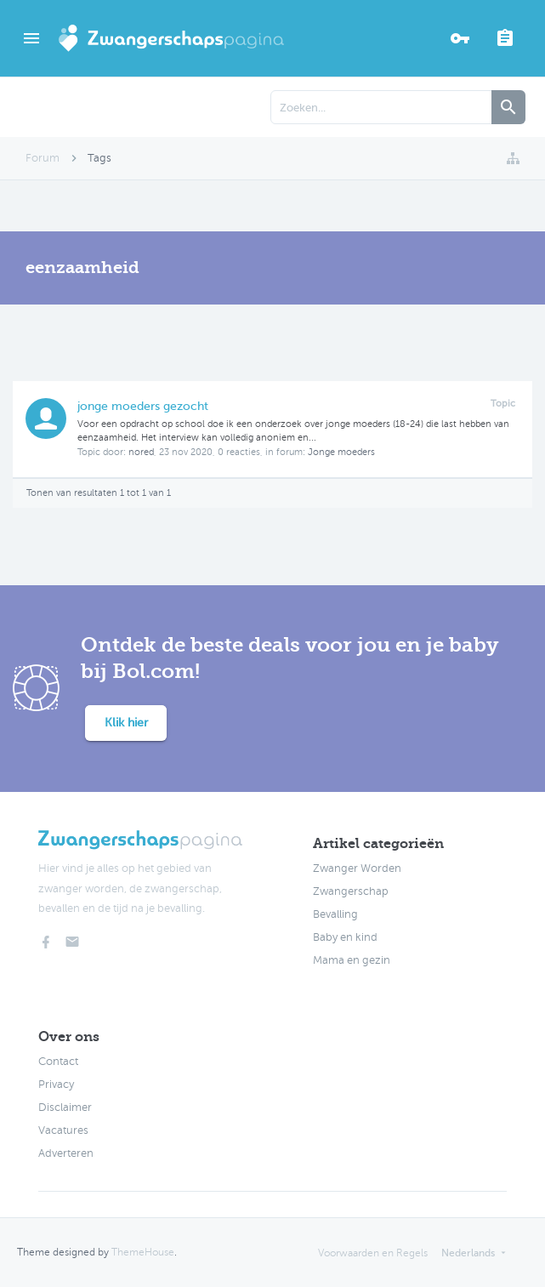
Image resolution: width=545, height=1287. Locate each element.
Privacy (56, 1085)
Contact (58, 1062)
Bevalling (335, 914)
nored (141, 452)
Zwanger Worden (357, 868)
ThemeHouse (142, 1252)
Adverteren (66, 1153)
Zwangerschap (351, 891)
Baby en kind (345, 937)
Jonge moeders (341, 452)
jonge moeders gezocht (142, 406)
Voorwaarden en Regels (373, 1253)
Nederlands (468, 1253)
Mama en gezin (351, 960)
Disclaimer (65, 1107)
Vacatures (63, 1130)
